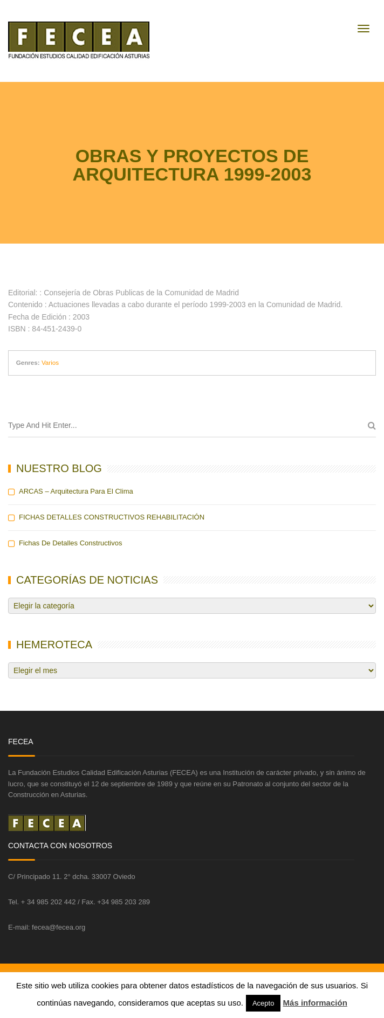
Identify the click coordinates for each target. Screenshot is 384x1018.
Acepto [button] (263, 1003)
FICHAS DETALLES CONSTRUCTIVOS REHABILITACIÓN (111, 517)
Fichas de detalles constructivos (70, 543)
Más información (315, 1002)
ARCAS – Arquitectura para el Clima (76, 491)
